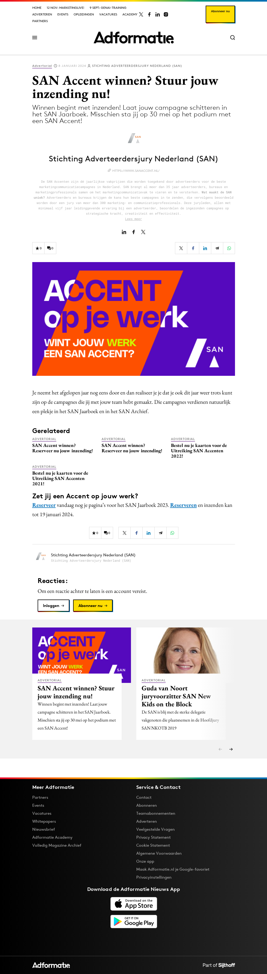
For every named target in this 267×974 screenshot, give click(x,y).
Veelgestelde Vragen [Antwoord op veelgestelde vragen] (155, 829)
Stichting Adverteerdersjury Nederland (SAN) (137, 66)
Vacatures (108, 14)
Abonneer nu (220, 11)
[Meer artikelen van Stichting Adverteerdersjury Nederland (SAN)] (133, 558)
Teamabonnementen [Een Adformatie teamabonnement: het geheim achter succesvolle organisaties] (155, 813)
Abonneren (146, 805)
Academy (129, 14)
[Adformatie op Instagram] (166, 14)
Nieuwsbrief (43, 829)
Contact (144, 797)
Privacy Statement (153, 837)
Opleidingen (84, 14)
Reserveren (183, 504)
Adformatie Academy (52, 837)
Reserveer (44, 504)
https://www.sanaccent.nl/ (136, 171)
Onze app (145, 861)
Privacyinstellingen (154, 877)
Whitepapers (44, 821)
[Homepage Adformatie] (134, 37)
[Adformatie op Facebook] (149, 14)
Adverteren (42, 14)
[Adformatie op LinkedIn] (158, 14)
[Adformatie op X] (141, 14)
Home (36, 8)
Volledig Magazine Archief (56, 845)
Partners (40, 21)
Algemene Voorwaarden (159, 853)
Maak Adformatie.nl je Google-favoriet (172, 869)
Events (62, 14)
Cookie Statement (153, 845)
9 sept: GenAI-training (108, 8)
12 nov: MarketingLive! (65, 8)
